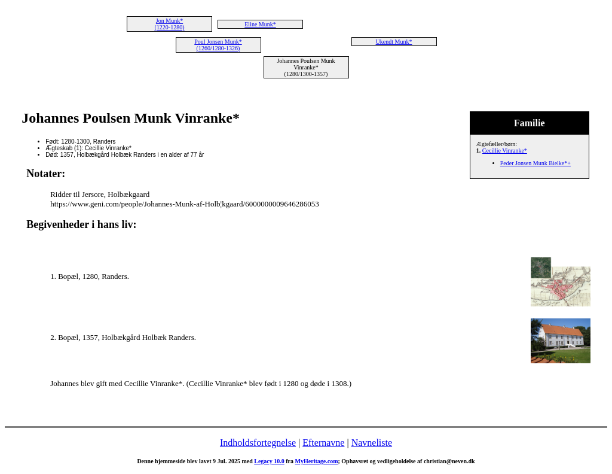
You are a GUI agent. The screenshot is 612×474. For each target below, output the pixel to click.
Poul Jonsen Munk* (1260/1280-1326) (217, 44)
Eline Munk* (260, 24)
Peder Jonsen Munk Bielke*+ (535, 163)
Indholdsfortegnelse (258, 442)
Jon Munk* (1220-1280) (170, 24)
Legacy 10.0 (269, 461)
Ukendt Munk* (394, 41)
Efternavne (323, 442)
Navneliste (371, 442)
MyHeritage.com (316, 461)
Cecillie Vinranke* (504, 150)
